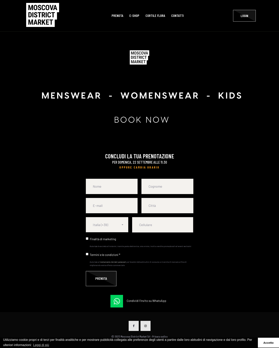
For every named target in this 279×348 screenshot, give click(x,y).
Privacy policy (160, 336)
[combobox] (107, 224)
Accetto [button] (268, 342)
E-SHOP (134, 16)
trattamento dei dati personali (113, 262)
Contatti (177, 16)
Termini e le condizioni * (105, 254)
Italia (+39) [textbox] (100, 225)
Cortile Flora (155, 16)
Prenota (117, 16)
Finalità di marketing (103, 239)
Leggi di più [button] (41, 345)
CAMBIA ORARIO (147, 167)
